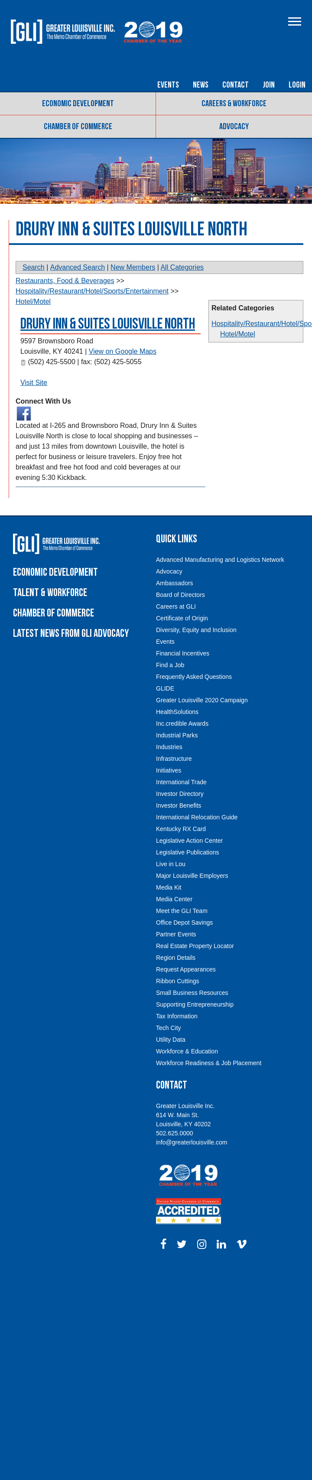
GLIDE (165, 688)
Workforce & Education (187, 1051)
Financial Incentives (182, 653)
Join (269, 85)
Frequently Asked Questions (194, 676)
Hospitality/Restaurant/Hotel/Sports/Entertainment (92, 291)
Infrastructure (174, 758)
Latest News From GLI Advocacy (71, 633)
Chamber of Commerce (78, 126)
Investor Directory (180, 793)
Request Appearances (186, 969)
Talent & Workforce (50, 593)
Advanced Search (77, 267)
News (200, 85)
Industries (169, 746)
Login (297, 85)
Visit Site (33, 382)
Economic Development (78, 103)
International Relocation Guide (196, 817)
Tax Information (177, 1016)
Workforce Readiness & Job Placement (208, 1062)
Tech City (168, 1027)
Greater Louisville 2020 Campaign (202, 700)
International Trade (181, 782)
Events (168, 85)
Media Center (174, 899)
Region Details (175, 957)
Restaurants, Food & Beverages (65, 280)
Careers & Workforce (234, 103)
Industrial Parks (177, 735)
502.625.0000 (174, 1133)
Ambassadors (174, 583)
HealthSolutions (177, 711)
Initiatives (168, 770)
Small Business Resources (192, 992)
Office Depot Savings (184, 922)
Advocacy (234, 126)
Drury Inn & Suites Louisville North (107, 324)
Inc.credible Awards (182, 723)
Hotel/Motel (237, 334)
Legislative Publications (187, 852)
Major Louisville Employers (192, 875)
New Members (132, 267)
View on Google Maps (122, 351)
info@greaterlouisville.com (191, 1142)
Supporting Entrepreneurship (195, 1004)
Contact (235, 85)
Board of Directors (180, 594)
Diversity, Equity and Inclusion (196, 629)
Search (34, 267)
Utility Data (170, 1039)
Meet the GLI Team (182, 910)
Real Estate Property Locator (195, 945)
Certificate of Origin (182, 618)
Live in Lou (170, 864)
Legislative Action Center (189, 840)
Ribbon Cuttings (177, 981)
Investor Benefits (178, 805)
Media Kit (168, 887)
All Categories (182, 267)
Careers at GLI (176, 606)
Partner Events (176, 934)
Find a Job (170, 665)
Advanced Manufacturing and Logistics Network (220, 559)
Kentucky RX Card (181, 828)
